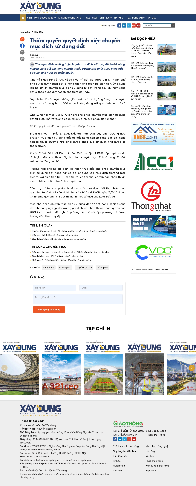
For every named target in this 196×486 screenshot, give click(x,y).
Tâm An (34, 54)
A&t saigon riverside (159, 269)
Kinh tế (117, 460)
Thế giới (117, 470)
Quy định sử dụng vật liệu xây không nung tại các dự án (59, 239)
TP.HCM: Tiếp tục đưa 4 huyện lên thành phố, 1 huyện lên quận (142, 66)
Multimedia (119, 465)
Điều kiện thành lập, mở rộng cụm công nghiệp (55, 235)
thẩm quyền (102, 267)
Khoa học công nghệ (70, 18)
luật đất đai (48, 267)
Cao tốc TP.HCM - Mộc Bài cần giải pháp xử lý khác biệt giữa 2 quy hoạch (142, 95)
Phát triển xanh (154, 460)
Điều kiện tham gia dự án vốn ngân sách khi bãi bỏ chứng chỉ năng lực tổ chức (71, 252)
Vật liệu (153, 18)
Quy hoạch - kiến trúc (99, 18)
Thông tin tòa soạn (32, 420)
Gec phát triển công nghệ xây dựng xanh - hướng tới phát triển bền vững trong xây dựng (142, 111)
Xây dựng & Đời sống (157, 465)
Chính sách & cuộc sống (41, 18)
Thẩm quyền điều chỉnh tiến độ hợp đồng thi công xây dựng (61, 260)
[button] (161, 17)
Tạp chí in (151, 470)
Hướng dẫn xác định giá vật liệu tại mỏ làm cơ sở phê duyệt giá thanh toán (69, 231)
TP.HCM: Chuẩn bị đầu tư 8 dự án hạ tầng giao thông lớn (142, 80)
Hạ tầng (119, 18)
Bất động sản (136, 18)
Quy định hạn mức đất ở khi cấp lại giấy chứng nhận (58, 256)
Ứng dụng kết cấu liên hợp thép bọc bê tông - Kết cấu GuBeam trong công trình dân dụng (142, 50)
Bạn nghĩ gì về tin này (49, 309)
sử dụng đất (65, 267)
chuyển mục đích (84, 267)
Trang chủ (25, 32)
